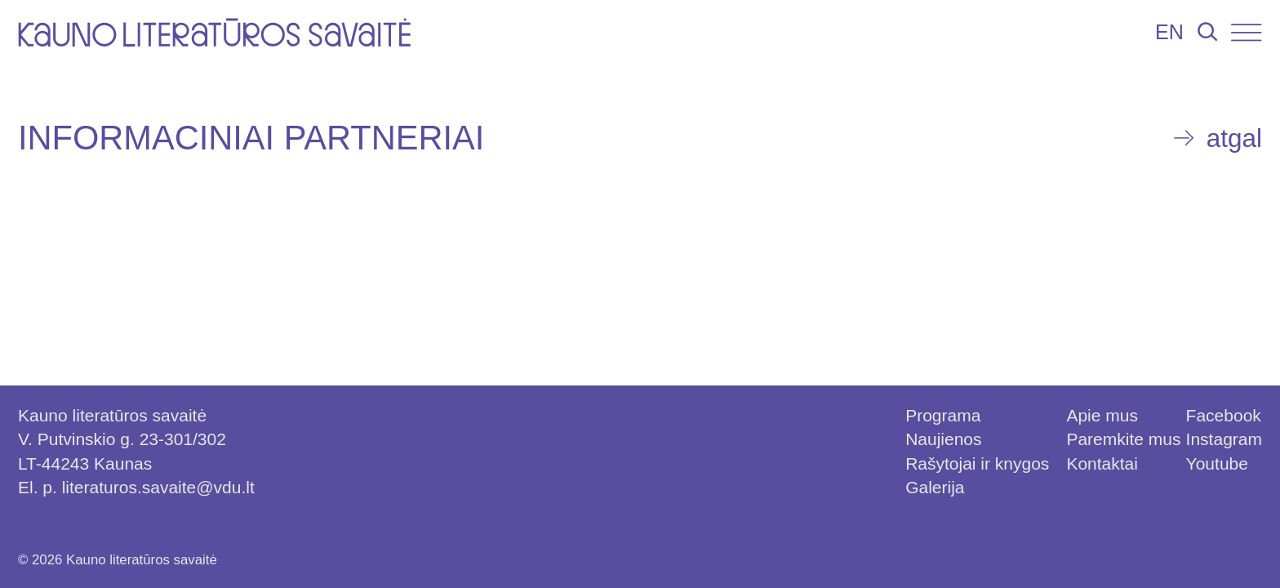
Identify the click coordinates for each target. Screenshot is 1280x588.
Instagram (1224, 439)
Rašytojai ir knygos (977, 463)
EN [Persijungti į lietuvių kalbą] (1169, 31)
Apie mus (1102, 415)
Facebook (1223, 415)
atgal (1234, 138)
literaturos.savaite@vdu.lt (158, 487)
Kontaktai (1102, 463)
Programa (942, 415)
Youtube (1217, 463)
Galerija (934, 487)
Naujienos (943, 439)
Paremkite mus (1123, 439)
